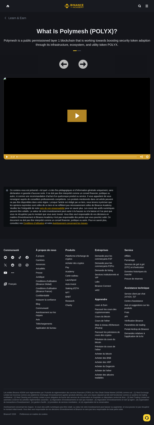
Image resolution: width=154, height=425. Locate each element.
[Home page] (74, 6)
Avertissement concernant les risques (69, 223)
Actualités (40, 268)
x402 (97, 290)
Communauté (42, 308)
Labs (97, 282)
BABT (68, 297)
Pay (67, 267)
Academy (69, 271)
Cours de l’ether (102, 321)
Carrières (40, 260)
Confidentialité (42, 295)
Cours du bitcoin (102, 316)
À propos (40, 256)
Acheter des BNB (103, 358)
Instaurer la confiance (46, 300)
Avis (38, 319)
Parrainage (130, 260)
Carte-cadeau (71, 276)
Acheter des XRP (103, 362)
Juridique (40, 277)
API (126, 316)
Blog (38, 304)
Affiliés (128, 256)
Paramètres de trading (135, 325)
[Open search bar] (138, 6)
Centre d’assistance (134, 301)
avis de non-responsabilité (52, 208)
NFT (67, 292)
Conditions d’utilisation (33, 223)
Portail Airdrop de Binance (137, 329)
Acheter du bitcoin (103, 354)
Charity (68, 305)
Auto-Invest (70, 284)
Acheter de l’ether (103, 370)
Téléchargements (44, 324)
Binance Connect (103, 286)
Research (69, 301)
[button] (147, 6)
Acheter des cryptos (74, 263)
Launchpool (70, 280)
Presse (39, 273)
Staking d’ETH (72, 288)
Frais (127, 312)
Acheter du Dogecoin (105, 366)
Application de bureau (46, 328)
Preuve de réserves (134, 279)
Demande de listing (104, 270)
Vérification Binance (134, 321)
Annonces (40, 264)
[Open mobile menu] (146, 6)
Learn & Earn (101, 305)
